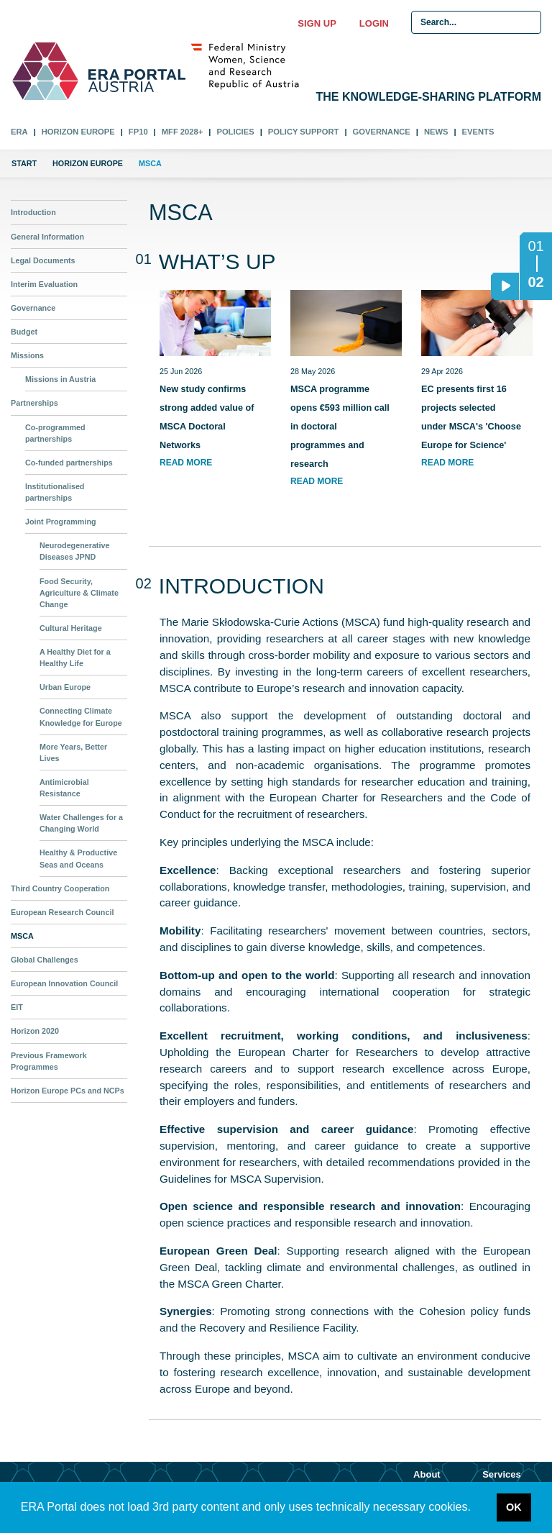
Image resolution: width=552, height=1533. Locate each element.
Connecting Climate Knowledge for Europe (81, 716)
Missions (27, 355)
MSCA (22, 936)
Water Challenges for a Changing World (81, 823)
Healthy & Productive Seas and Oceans (78, 858)
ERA (19, 131)
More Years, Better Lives (73, 752)
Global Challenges (44, 959)
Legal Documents (43, 260)
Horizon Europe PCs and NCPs (67, 1090)
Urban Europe (65, 687)
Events (478, 131)
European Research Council (62, 912)
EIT (17, 1007)
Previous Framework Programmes (49, 1061)
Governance (381, 131)
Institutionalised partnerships (54, 492)
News (436, 131)
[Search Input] (476, 22)
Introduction (33, 212)
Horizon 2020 (35, 1031)
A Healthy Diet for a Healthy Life (75, 657)
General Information (47, 236)
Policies (235, 131)
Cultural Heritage (71, 628)
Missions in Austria (60, 379)
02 (532, 286)
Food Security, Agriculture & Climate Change (79, 593)
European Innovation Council (64, 983)
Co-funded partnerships (69, 462)
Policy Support (303, 131)
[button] (476, 1508)
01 (535, 246)
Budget (24, 331)
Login (374, 23)
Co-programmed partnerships (55, 433)
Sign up (317, 23)
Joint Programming (60, 521)
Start (24, 163)
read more (186, 463)
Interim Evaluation (44, 284)
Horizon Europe (78, 131)
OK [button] (514, 1507)
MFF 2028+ (182, 131)
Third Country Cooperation (60, 888)
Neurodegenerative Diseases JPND (74, 551)
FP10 (138, 131)
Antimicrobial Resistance (64, 788)
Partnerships (34, 403)
